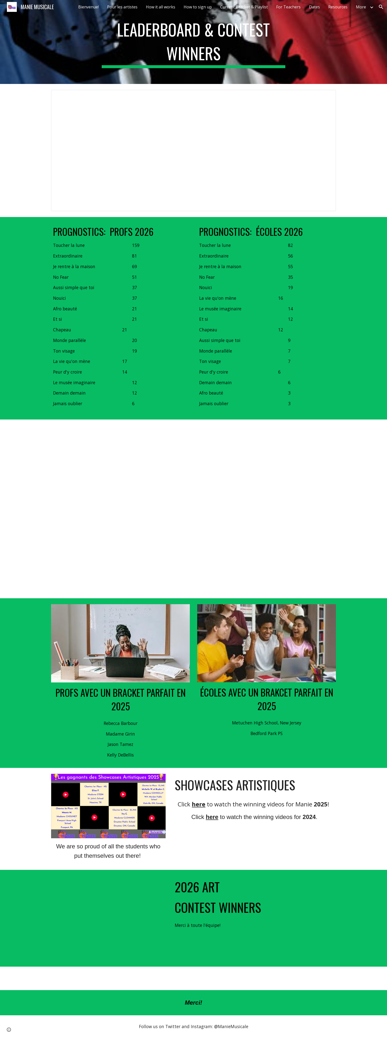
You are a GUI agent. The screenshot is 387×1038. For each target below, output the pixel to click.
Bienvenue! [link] (88, 7)
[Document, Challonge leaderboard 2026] (193, 150)
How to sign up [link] (198, 7)
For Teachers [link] (288, 7)
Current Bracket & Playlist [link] (244, 7)
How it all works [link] (160, 7)
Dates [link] (314, 7)
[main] (193, 42)
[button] (381, 7)
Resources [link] (338, 7)
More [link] (361, 7)
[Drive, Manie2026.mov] (108, 918)
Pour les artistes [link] (122, 7)
